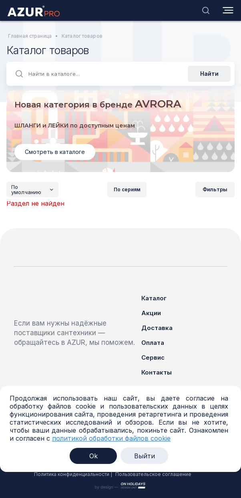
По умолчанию (34, 190)
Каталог (154, 298)
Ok (93, 456)
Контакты (156, 372)
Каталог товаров (82, 36)
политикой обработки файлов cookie (111, 438)
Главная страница (30, 36)
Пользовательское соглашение (153, 474)
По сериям (127, 189)
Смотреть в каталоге (55, 151)
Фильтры (215, 189)
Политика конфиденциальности (71, 474)
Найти (209, 73)
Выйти (144, 456)
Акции (151, 313)
